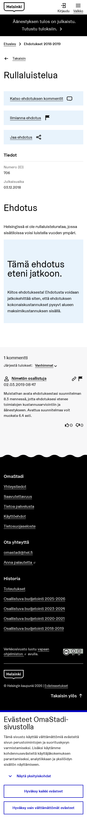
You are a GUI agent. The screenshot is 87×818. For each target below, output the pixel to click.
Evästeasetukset (56, 686)
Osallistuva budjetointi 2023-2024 (34, 608)
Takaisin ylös (67, 696)
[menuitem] (46, 365)
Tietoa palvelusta (19, 506)
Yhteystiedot (15, 486)
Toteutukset (14, 588)
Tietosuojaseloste (19, 526)
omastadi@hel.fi (18, 552)
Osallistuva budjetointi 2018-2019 (34, 628)
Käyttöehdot (15, 516)
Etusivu (10, 43)
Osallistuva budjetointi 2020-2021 (34, 618)
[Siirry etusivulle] (14, 7)
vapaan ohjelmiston (26, 651)
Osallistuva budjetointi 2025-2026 (34, 598)
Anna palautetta (33, 562)
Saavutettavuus (18, 496)
